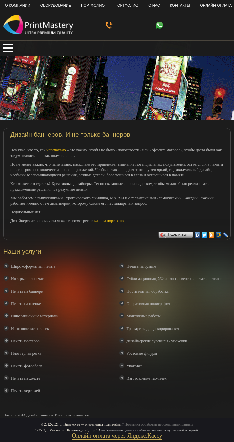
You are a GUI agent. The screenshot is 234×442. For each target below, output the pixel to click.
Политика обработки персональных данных (159, 424)
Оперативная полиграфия (148, 303)
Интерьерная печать (28, 278)
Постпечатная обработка (148, 291)
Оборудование (55, 5)
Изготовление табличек (147, 378)
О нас (154, 5)
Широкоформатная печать (33, 266)
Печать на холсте (25, 378)
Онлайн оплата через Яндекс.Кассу (117, 435)
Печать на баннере (27, 291)
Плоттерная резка (26, 353)
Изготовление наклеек (30, 328)
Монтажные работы (144, 316)
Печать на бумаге (141, 266)
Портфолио (93, 5)
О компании (17, 5)
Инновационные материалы (34, 316)
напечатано (56, 150)
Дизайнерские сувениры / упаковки (157, 341)
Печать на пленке (26, 303)
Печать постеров (25, 341)
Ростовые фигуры (142, 353)
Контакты (180, 5)
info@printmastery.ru (212, 27)
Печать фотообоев (26, 366)
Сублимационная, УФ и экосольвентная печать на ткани (175, 278)
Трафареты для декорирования (153, 328)
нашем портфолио (109, 220)
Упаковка (135, 366)
